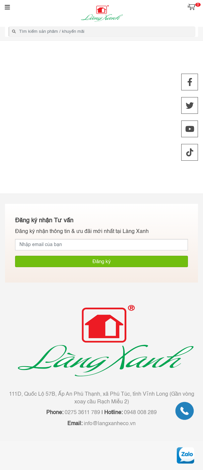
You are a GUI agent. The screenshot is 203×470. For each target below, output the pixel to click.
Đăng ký (101, 261)
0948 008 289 (140, 412)
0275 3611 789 (81, 412)
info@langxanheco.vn (109, 423)
